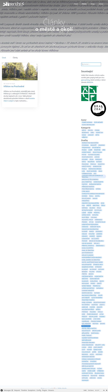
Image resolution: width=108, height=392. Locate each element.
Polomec (93, 312)
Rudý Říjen (85, 217)
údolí (84, 135)
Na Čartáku (86, 305)
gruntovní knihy (99, 302)
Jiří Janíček (85, 333)
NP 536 (91, 222)
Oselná (84, 234)
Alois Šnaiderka (96, 298)
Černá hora (97, 350)
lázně (84, 213)
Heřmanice (98, 220)
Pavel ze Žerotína (88, 250)
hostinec (99, 354)
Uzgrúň (92, 236)
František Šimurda (88, 342)
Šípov (103, 205)
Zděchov (93, 378)
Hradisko (101, 145)
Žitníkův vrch (98, 265)
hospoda (95, 305)
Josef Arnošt (98, 347)
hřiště (89, 205)
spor (102, 203)
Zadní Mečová (94, 279)
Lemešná (99, 234)
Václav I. (96, 243)
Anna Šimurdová (87, 345)
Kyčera (98, 189)
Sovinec (84, 196)
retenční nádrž (87, 210)
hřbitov (84, 137)
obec (92, 132)
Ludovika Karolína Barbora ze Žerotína (92, 176)
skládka (92, 208)
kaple (84, 162)
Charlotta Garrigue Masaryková (93, 194)
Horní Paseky (86, 152)
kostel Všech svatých (89, 328)
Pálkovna (85, 164)
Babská (99, 236)
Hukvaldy (85, 380)
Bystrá (102, 324)
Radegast (98, 159)
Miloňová (91, 162)
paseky (93, 283)
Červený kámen (96, 321)
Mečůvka (85, 279)
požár (90, 213)
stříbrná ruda (87, 173)
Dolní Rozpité (86, 265)
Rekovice (85, 354)
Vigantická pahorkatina (90, 229)
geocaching (85, 80)
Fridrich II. (96, 286)
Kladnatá (85, 281)
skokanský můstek (88, 357)
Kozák (100, 378)
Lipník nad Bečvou (88, 288)
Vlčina (99, 368)
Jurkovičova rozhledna (90, 224)
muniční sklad (100, 222)
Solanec (85, 159)
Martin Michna (87, 293)
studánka (85, 145)
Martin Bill (95, 333)
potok (84, 155)
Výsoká (98, 272)
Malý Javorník (86, 319)
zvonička (85, 361)
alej (83, 205)
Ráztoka (95, 324)
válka (91, 159)
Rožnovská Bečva (95, 184)
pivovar (84, 241)
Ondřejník (85, 321)
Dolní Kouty (86, 331)
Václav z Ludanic (87, 255)
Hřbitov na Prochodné (14, 86)
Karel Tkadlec (86, 335)
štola (99, 208)
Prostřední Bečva (88, 189)
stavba (97, 130)
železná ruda (99, 373)
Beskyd (91, 274)
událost (91, 135)
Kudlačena (94, 281)
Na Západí (93, 269)
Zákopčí (99, 307)
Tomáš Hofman (87, 122)
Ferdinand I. (100, 246)
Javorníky (99, 231)
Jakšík (94, 352)
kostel (97, 196)
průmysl (97, 213)
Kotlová (101, 269)
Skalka (95, 198)
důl (95, 173)
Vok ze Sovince (87, 243)
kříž (103, 150)
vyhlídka (93, 361)
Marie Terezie (86, 286)
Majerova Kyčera (87, 267)
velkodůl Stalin (87, 220)
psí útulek (98, 210)
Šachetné (94, 376)
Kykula (100, 312)
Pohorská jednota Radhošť (91, 364)
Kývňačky (98, 267)
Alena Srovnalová (88, 125)
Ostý (83, 350)
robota (101, 376)
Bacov (102, 281)
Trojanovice (86, 147)
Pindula (93, 164)
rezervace (85, 132)
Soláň (100, 295)
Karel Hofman (87, 302)
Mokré (100, 352)
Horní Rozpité (98, 182)
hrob (90, 347)
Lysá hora (96, 319)
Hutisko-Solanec (94, 155)
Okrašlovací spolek (88, 368)
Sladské (84, 231)
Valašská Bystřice (88, 309)
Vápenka (85, 208)
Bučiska (99, 162)
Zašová (97, 157)
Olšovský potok (87, 373)
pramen (84, 222)
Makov (91, 231)
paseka (84, 150)
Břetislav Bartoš (87, 366)
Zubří (90, 150)
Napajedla (99, 288)
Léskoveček (86, 239)
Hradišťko (85, 201)
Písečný (84, 316)
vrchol (90, 130)
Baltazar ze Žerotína (89, 295)
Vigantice (101, 164)
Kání (83, 314)
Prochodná (86, 326)
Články (84, 4)
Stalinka (94, 217)
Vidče (84, 371)
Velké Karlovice (87, 157)
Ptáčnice (85, 312)
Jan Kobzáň (85, 298)
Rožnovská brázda (95, 169)
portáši (92, 307)
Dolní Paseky (86, 198)
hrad (100, 171)
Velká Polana (97, 152)
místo (84, 130)
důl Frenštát (86, 324)
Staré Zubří (91, 371)
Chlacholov (86, 352)
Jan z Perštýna (87, 182)
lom (83, 171)
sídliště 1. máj (100, 345)
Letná (101, 314)
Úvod (76, 4)
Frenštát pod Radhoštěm (90, 203)
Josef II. (102, 305)
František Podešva (88, 300)
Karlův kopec (86, 166)
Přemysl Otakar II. (88, 246)
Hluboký (85, 269)
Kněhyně (85, 307)
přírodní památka (88, 187)
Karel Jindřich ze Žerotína (91, 260)
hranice (84, 236)
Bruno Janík (96, 331)
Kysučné (91, 234)
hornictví (85, 376)
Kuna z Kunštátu (87, 248)
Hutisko (97, 293)
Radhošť (93, 145)
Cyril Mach (85, 191)
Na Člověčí (95, 239)
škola (91, 196)
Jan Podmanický (87, 253)
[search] (91, 64)
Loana (84, 347)
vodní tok (99, 132)
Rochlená (85, 283)
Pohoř (89, 350)
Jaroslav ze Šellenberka (90, 179)
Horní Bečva (99, 276)
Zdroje (101, 4)
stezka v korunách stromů (91, 359)
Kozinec (102, 316)
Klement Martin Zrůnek (90, 338)
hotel (92, 354)
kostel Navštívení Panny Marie (92, 262)
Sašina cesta (86, 215)
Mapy (93, 4)
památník (97, 150)
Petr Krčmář (98, 122)
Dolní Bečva (96, 147)
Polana (91, 272)
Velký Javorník (92, 171)
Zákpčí (99, 283)
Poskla (84, 169)
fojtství (84, 184)
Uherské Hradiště (88, 291)
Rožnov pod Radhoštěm (90, 143)
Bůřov (98, 309)
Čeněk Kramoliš (92, 314)
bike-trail (96, 205)
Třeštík (84, 274)
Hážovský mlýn (95, 227)
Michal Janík (93, 316)
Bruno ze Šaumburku (96, 241)
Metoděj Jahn (86, 340)
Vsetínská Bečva (87, 276)
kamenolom (97, 166)
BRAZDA (90, 82)
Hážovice (85, 227)
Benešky (84, 272)
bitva (97, 135)
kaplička (95, 215)
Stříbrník (100, 371)
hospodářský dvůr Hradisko (91, 257)
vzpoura (85, 378)
